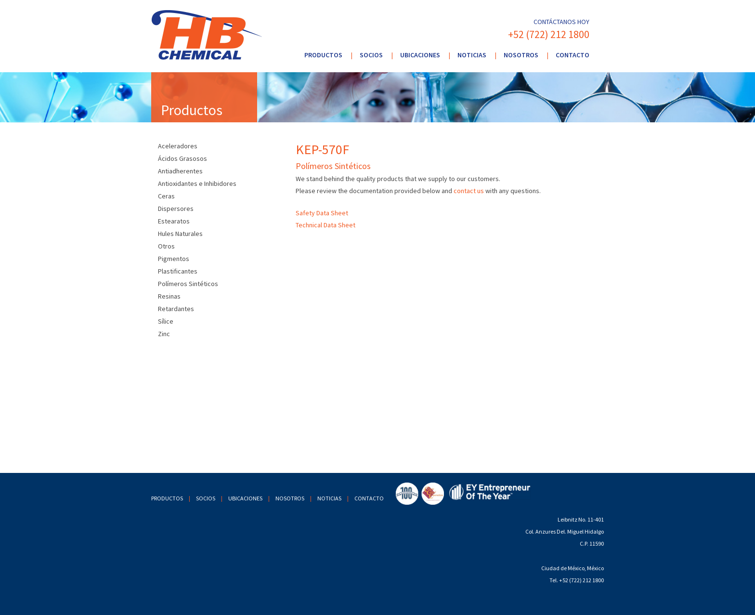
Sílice (165, 321)
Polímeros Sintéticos (188, 283)
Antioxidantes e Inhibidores (197, 183)
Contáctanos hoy (561, 21)
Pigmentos (173, 258)
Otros (166, 246)
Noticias (471, 55)
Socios (371, 55)
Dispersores (176, 208)
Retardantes (176, 308)
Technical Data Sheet (325, 225)
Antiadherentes (180, 171)
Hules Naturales (180, 233)
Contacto (572, 55)
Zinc (164, 333)
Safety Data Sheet (322, 213)
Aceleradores (177, 146)
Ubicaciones (420, 55)
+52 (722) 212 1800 (548, 34)
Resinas (169, 296)
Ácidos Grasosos (182, 158)
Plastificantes (177, 271)
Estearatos (174, 221)
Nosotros (521, 55)
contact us (469, 190)
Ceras (166, 196)
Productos (323, 55)
